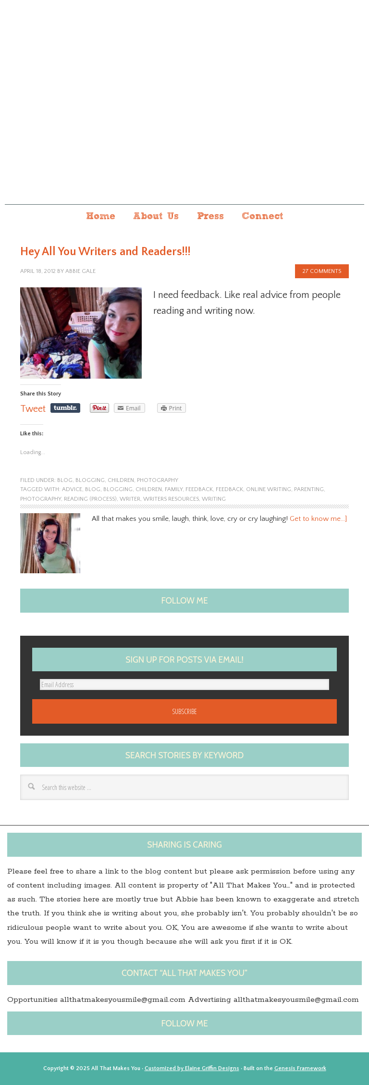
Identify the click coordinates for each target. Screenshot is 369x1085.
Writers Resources (171, 499)
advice (72, 489)
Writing (214, 499)
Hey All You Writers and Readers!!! (105, 252)
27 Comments (322, 271)
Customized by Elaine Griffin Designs (192, 1068)
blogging (90, 480)
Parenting (309, 489)
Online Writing (268, 489)
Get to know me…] (318, 519)
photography (157, 480)
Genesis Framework (300, 1068)
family (174, 489)
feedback (229, 489)
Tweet (33, 409)
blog (65, 480)
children (121, 480)
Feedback (199, 489)
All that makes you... (184, 114)
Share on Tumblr (65, 408)
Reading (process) (90, 499)
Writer (130, 499)
